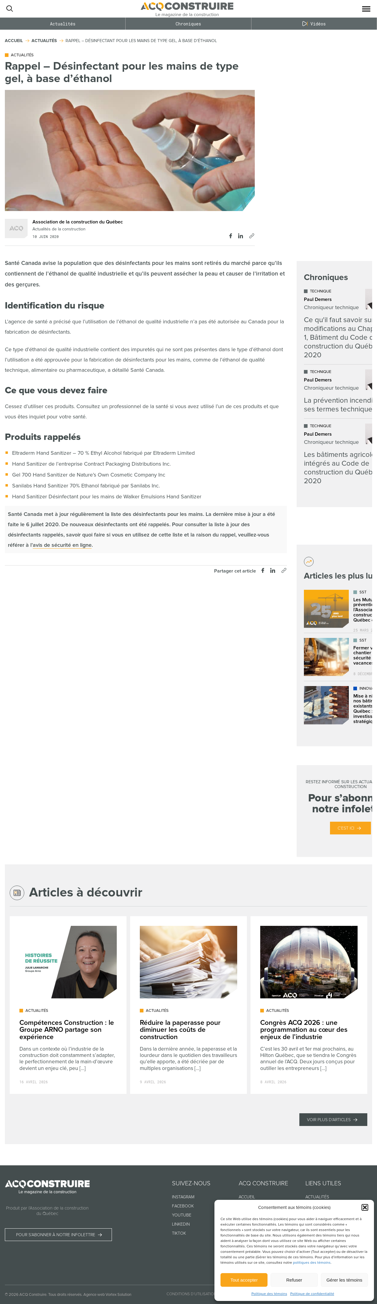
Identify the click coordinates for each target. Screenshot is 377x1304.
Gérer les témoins (344, 1280)
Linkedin (181, 1224)
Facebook (183, 1206)
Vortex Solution (118, 1294)
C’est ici (346, 828)
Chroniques (188, 24)
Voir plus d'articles (329, 1119)
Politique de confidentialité (312, 1294)
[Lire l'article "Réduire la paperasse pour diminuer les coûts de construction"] (188, 1005)
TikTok (179, 1233)
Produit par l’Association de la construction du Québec (47, 1210)
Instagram (183, 1197)
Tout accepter (244, 1280)
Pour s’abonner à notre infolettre (55, 1234)
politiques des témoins (312, 1262)
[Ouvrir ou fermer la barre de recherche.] (9, 8)
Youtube (181, 1215)
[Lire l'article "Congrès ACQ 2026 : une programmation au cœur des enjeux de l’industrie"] (309, 1005)
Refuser (294, 1280)
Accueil (247, 1197)
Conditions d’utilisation (192, 1294)
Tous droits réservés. (65, 1294)
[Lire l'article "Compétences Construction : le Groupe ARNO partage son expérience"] (68, 1005)
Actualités (63, 24)
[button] (365, 1207)
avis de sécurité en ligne (62, 545)
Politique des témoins (269, 1294)
